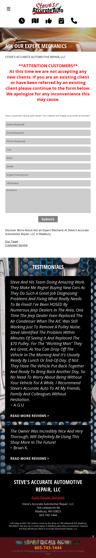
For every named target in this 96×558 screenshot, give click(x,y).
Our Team (11, 241)
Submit (48, 219)
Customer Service (16, 245)
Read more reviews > (29, 415)
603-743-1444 (48, 515)
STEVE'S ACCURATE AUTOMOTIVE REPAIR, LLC (35, 57)
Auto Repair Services (48, 497)
